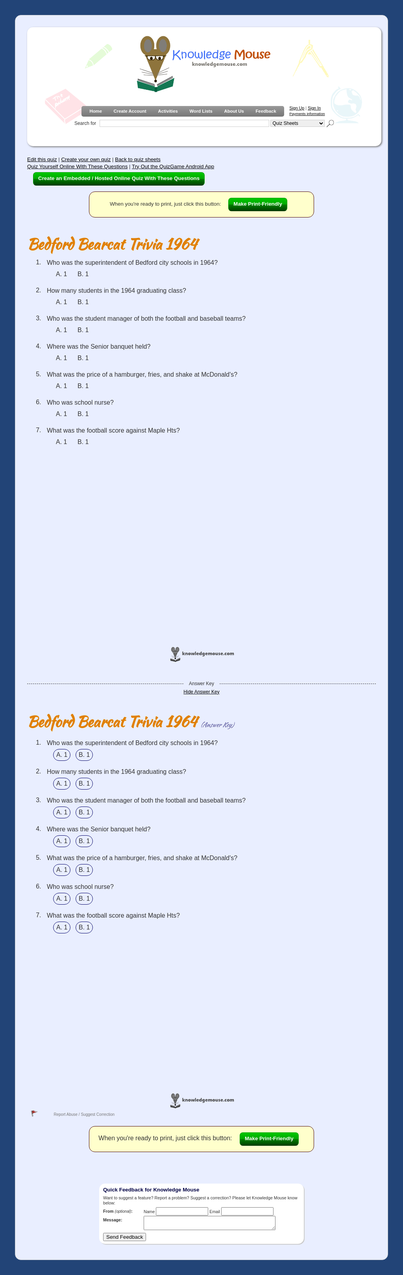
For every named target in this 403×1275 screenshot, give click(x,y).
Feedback (265, 111)
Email (214, 1211)
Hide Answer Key (201, 692)
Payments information (307, 114)
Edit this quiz (42, 159)
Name (149, 1211)
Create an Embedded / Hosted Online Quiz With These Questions (119, 178)
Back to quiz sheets (138, 159)
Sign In (314, 108)
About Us (234, 111)
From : (118, 1211)
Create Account (130, 111)
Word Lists (201, 111)
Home (95, 111)
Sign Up (296, 108)
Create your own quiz (86, 159)
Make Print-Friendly (257, 204)
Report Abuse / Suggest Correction (84, 1114)
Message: (112, 1219)
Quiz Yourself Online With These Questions (77, 166)
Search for (85, 123)
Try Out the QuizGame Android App (173, 166)
